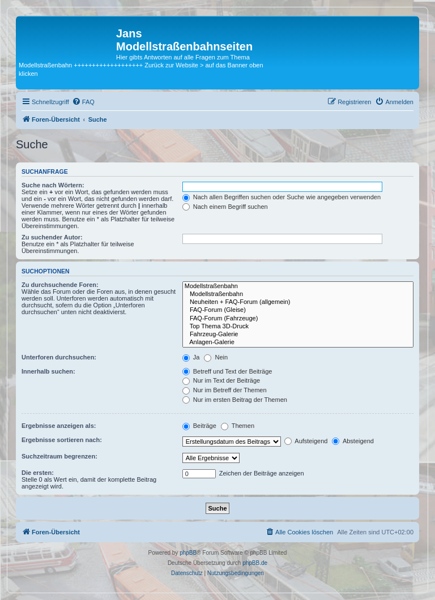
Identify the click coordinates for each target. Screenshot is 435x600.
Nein (216, 357)
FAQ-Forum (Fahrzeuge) (298, 319)
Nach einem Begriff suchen (225, 206)
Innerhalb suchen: (48, 371)
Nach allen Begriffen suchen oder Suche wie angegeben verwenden (281, 197)
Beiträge (199, 425)
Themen (237, 425)
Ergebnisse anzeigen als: (59, 425)
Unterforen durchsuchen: (59, 357)
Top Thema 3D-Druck (298, 327)
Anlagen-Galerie (298, 342)
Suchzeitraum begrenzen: (59, 456)
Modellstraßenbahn (298, 286)
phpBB (188, 553)
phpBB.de (254, 563)
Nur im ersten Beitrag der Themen (234, 399)
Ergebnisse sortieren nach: (62, 439)
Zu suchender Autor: (52, 237)
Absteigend (353, 441)
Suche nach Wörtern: (53, 185)
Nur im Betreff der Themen (224, 390)
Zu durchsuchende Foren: (60, 284)
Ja (191, 357)
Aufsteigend (306, 441)
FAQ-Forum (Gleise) (298, 310)
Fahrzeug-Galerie (298, 334)
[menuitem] (83, 102)
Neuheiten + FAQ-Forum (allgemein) (298, 302)
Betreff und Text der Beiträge (227, 371)
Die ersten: (38, 472)
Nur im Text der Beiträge (221, 380)
